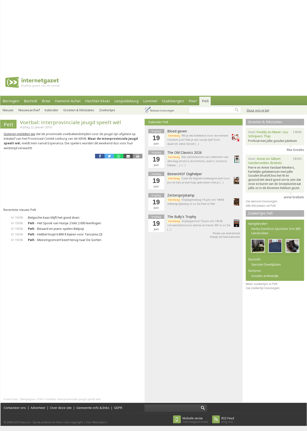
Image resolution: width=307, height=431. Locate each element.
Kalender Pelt (158, 122)
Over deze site (61, 407)
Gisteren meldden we (19, 134)
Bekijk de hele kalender (225, 237)
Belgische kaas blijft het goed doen (53, 217)
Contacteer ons (15, 407)
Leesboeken (259, 233)
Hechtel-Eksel (97, 100)
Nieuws (8, 110)
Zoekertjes (107, 110)
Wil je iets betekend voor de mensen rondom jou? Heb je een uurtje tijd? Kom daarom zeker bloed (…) (197, 140)
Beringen (11, 100)
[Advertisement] (111, 34)
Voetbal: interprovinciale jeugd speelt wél (70, 122)
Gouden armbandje (265, 276)
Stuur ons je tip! (257, 110)
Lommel (150, 100)
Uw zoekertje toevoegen (263, 288)
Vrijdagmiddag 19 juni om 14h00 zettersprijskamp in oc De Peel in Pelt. (195, 202)
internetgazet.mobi (195, 419)
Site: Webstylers (96, 422)
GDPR (118, 407)
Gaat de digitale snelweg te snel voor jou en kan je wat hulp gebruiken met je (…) (198, 180)
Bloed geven (177, 131)
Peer (193, 100)
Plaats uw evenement (226, 233)
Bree (46, 100)
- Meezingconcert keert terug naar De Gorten (64, 240)
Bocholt (30, 100)
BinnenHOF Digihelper (184, 174)
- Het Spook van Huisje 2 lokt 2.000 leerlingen (64, 223)
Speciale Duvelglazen (266, 264)
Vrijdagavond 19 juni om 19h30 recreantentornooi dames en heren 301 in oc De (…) (198, 225)
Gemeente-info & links (92, 407)
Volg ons (227, 419)
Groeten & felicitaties (78, 110)
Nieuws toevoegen (162, 110)
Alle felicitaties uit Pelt (261, 206)
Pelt (205, 100)
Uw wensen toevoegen (261, 201)
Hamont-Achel (67, 100)
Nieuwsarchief (29, 110)
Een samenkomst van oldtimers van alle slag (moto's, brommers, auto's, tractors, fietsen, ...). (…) (197, 161)
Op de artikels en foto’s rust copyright (58, 422)
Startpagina (27, 399)
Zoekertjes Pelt (260, 213)
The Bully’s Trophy (181, 217)
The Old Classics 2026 (184, 152)
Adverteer (38, 407)
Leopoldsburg (126, 100)
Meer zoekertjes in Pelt (261, 284)
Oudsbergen (173, 100)
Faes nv (25, 422)
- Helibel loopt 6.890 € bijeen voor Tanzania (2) (65, 234)
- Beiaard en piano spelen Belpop (56, 228)
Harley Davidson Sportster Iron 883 (276, 229)
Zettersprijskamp (180, 195)
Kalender (51, 110)
